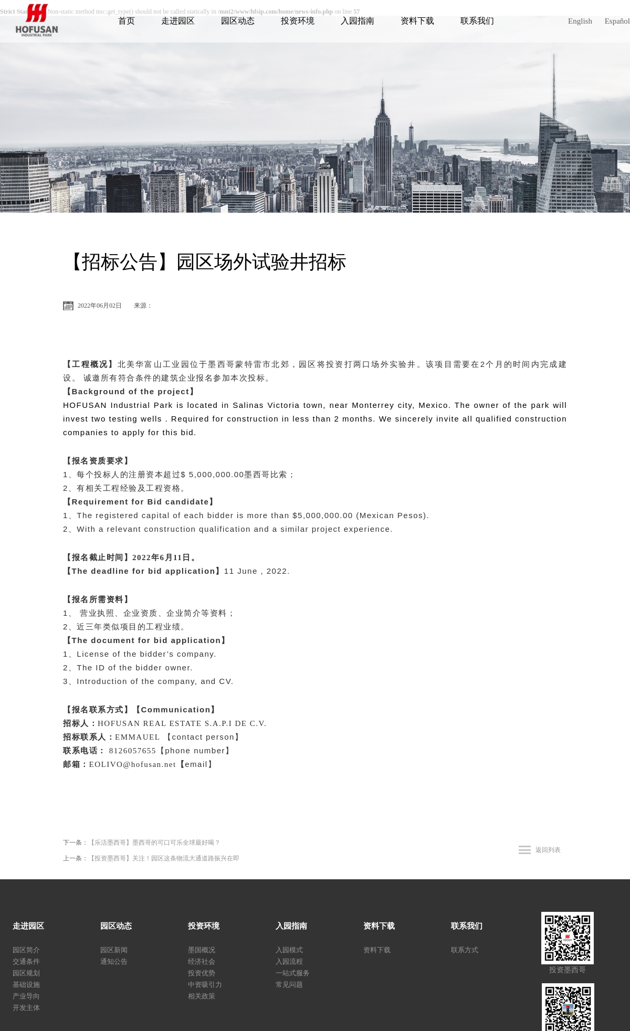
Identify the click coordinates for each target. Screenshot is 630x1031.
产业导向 (26, 996)
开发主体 (26, 1008)
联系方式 (464, 950)
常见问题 (289, 984)
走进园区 (178, 20)
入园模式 (289, 950)
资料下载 (417, 20)
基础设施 (26, 984)
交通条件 (26, 961)
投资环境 (297, 20)
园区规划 (26, 973)
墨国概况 (201, 950)
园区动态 (238, 20)
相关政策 (201, 996)
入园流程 (289, 961)
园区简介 (26, 950)
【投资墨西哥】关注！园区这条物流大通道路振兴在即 (163, 858)
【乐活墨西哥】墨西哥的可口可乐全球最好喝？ (154, 842)
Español (617, 21)
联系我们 (477, 20)
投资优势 (201, 973)
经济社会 (201, 961)
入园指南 (357, 20)
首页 (126, 20)
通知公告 (114, 961)
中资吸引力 (205, 984)
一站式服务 (293, 973)
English (580, 21)
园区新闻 (114, 950)
